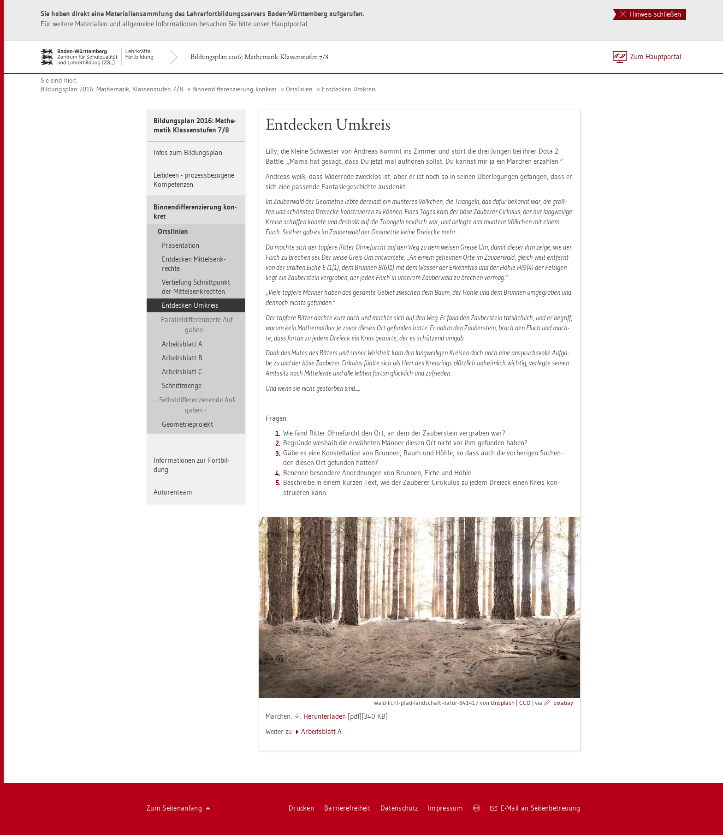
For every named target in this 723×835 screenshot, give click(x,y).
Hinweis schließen (650, 14)
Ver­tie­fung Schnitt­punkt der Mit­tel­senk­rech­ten (196, 287)
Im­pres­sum (445, 808)
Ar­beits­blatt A (182, 344)
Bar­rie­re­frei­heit (347, 808)
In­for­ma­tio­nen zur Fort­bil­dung (191, 465)
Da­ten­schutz (399, 808)
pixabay (563, 702)
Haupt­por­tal (290, 23)
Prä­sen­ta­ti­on (180, 245)
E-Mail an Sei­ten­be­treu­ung (535, 808)
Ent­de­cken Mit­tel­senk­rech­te (193, 264)
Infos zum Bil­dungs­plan (188, 152)
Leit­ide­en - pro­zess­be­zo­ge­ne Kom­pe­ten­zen (194, 180)
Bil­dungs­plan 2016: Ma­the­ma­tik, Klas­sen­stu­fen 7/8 (112, 89)
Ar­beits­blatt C (182, 371)
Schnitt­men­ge (181, 385)
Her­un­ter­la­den (324, 716)
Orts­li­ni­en (299, 89)
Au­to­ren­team (173, 492)
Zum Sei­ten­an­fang (178, 808)
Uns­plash (503, 702)
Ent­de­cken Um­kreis (349, 89)
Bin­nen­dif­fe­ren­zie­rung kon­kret (234, 89)
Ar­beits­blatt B (182, 357)
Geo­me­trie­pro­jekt (187, 424)
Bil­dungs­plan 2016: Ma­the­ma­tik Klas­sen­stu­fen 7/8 (259, 56)
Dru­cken (301, 808)
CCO (524, 702)
